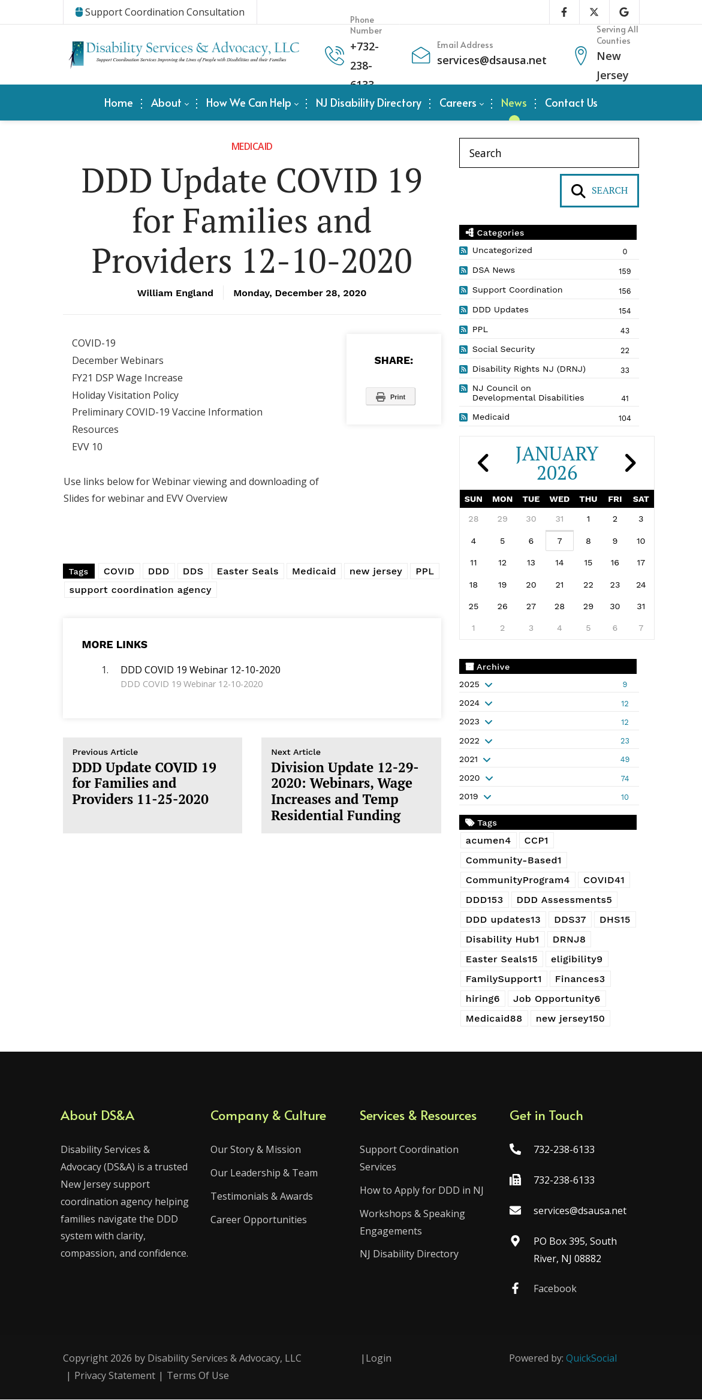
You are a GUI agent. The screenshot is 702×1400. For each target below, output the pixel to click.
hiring (483, 998)
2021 (468, 759)
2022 (469, 740)
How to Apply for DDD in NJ (422, 1190)
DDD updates (503, 919)
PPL (424, 571)
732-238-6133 (364, 65)
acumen (488, 840)
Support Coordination (517, 289)
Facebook (554, 1289)
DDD (159, 571)
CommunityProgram (518, 880)
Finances (580, 978)
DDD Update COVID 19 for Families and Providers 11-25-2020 (153, 777)
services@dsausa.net (492, 60)
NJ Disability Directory (409, 1254)
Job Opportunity (557, 998)
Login (378, 1359)
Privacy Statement (114, 1376)
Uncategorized (502, 250)
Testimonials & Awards (263, 1196)
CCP (537, 840)
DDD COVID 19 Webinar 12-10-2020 (200, 669)
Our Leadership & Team (265, 1174)
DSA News (493, 270)
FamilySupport (504, 978)
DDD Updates (500, 309)
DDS (193, 571)
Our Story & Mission (257, 1150)
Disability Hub (503, 939)
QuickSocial (591, 1359)
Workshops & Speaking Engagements (413, 1223)
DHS (615, 919)
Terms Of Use (198, 1376)
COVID (119, 571)
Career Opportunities (260, 1220)
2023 (469, 721)
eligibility (577, 959)
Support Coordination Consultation (160, 12)
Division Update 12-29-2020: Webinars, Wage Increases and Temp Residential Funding (351, 785)
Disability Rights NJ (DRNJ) (529, 369)
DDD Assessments (565, 899)
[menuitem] (118, 103)
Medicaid (252, 146)
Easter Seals (248, 571)
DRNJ (569, 939)
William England (175, 293)
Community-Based (514, 860)
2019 (468, 796)
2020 (469, 777)
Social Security (503, 349)
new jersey (376, 571)
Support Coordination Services (409, 1159)
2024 (469, 702)
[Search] (549, 153)
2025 (469, 684)
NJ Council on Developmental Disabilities (528, 392)
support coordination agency (141, 589)
